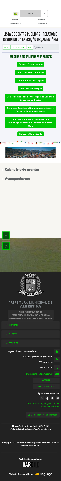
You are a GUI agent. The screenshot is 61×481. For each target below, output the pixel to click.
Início (6, 47)
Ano (29, 47)
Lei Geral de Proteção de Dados (42, 415)
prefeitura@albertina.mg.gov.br (39, 374)
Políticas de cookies (49, 406)
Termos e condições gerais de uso (43, 403)
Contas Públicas (18, 47)
